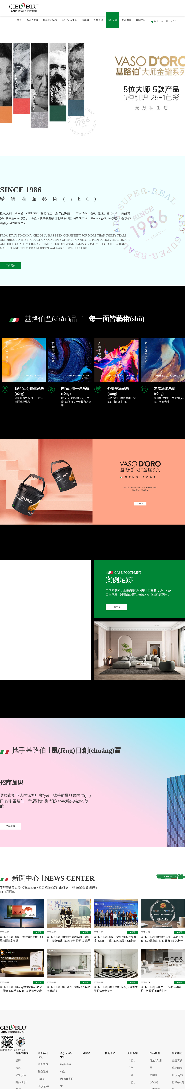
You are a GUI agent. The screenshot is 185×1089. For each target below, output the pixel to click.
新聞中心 (140, 20)
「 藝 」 (131, 1075)
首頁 (19, 20)
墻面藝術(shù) (50, 20)
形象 (18, 1067)
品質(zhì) (21, 1075)
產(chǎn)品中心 (69, 20)
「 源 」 (131, 1060)
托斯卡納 (98, 20)
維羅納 (85, 20)
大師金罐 (112, 20)
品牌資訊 (177, 1060)
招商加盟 (126, 20)
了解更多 (10, 265)
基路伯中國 (32, 20)
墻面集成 (43, 1064)
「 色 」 (131, 1067)
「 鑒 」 (131, 1082)
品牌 (18, 1060)
